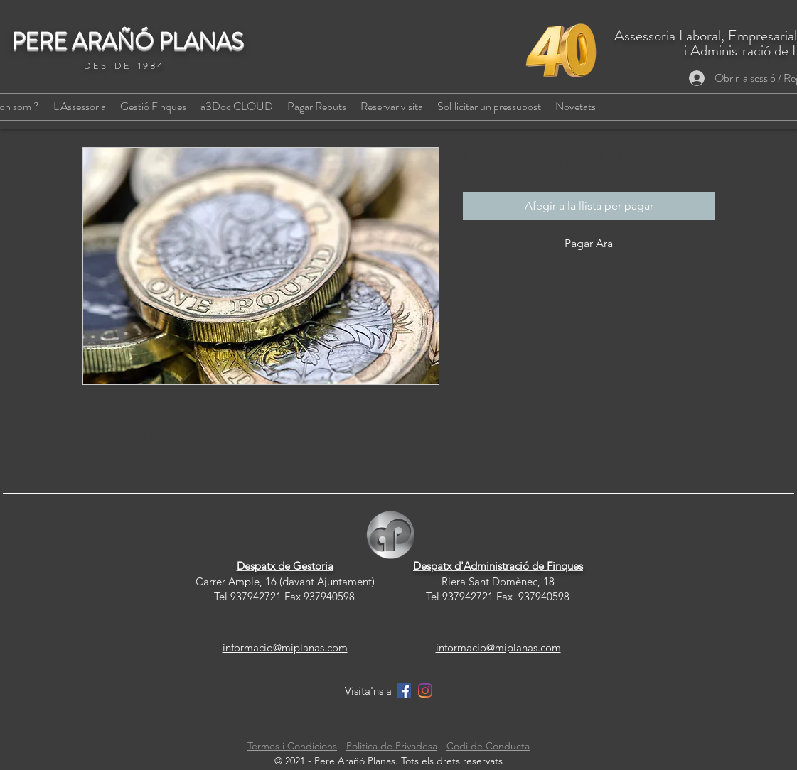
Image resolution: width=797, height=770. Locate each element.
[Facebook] (404, 690)
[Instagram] (425, 690)
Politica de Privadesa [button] (391, 745)
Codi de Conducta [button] (488, 745)
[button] (316, 106)
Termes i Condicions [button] (292, 745)
